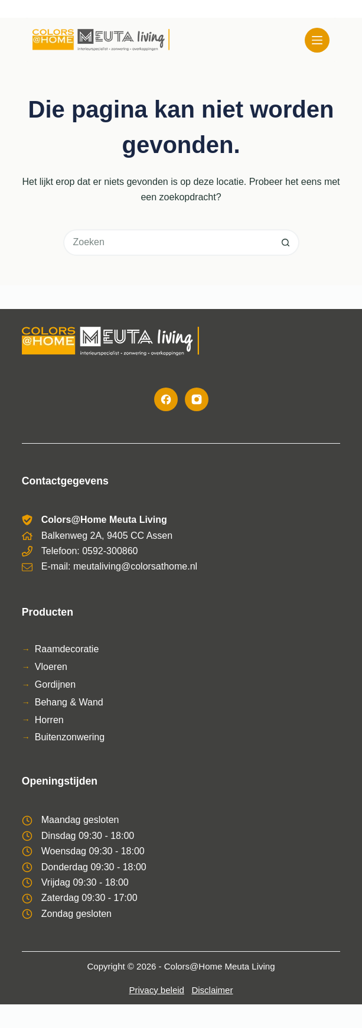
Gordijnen (55, 684)
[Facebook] (166, 399)
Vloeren (51, 667)
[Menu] (317, 40)
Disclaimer (212, 990)
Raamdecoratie (67, 649)
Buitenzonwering (70, 737)
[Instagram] (196, 399)
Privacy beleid (156, 990)
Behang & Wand (69, 702)
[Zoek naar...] (168, 242)
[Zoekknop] (286, 242)
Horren (49, 720)
